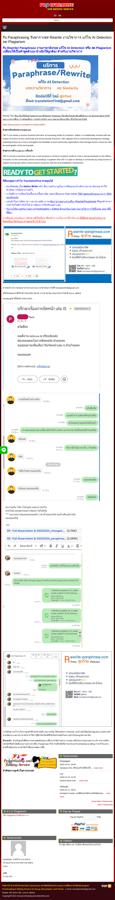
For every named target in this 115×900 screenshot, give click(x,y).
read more (98, 768)
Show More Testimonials (102, 801)
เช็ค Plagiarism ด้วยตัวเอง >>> (16, 815)
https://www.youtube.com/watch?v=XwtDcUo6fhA (24, 125)
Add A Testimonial (105, 804)
